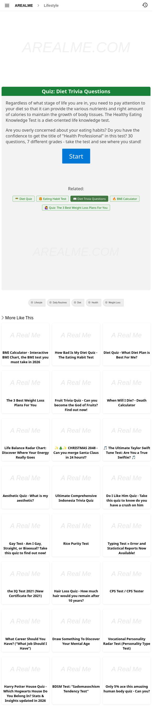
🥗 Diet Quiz (23, 199)
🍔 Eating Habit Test (52, 199)
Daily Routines (60, 302)
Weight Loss (114, 302)
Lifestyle (51, 5)
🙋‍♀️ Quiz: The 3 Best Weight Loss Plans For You (76, 208)
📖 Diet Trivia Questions (89, 199)
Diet (79, 302)
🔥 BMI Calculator (124, 199)
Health (95, 302)
